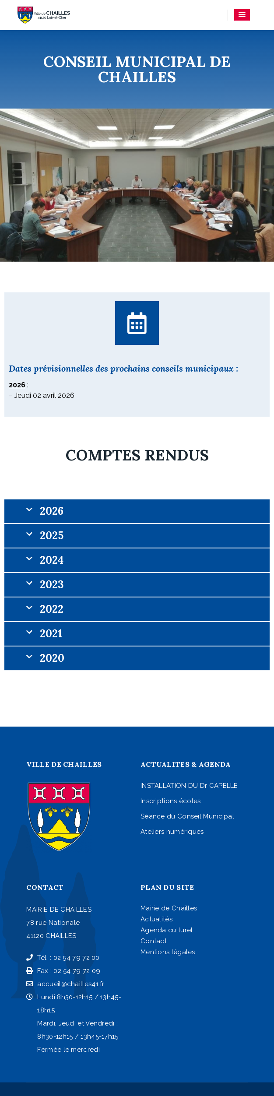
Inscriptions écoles (171, 801)
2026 (51, 511)
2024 (51, 560)
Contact (154, 941)
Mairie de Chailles (169, 908)
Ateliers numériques (172, 832)
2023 (51, 584)
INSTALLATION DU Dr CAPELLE (189, 786)
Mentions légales (168, 952)
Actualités (156, 919)
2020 (52, 658)
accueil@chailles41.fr (65, 984)
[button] (137, 511)
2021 (51, 633)
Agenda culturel (167, 930)
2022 (51, 609)
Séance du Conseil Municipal (187, 816)
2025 (51, 535)
